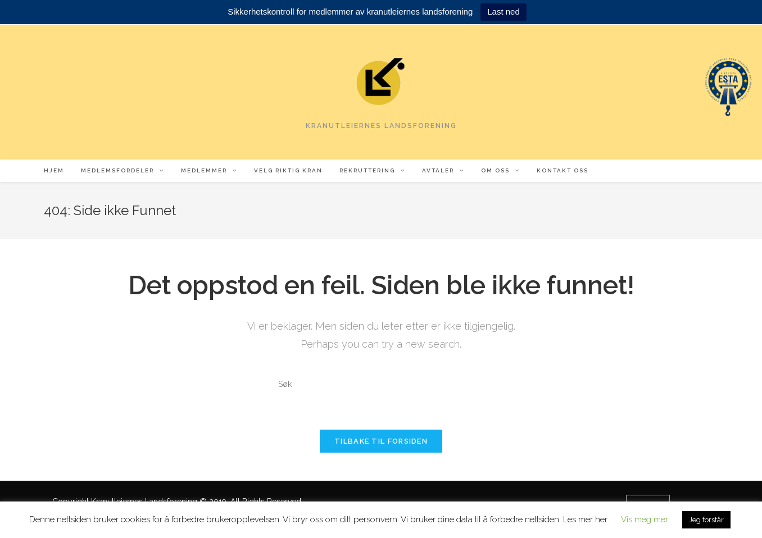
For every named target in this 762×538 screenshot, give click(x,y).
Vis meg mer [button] (644, 519)
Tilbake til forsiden (381, 441)
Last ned (503, 11)
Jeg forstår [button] (706, 520)
